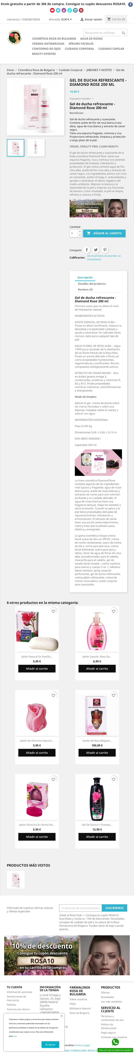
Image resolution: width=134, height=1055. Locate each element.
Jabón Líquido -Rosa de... (97, 656)
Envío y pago (82, 1045)
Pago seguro (108, 1032)
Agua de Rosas (91, 38)
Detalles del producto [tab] (92, 283)
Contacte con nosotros (114, 1037)
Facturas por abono (18, 1009)
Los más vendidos (111, 1001)
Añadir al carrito (104, 233)
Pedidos (11, 1004)
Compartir (86, 249)
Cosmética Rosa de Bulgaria (54, 38)
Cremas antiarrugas (48, 44)
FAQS (73, 1003)
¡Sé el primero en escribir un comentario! (104, 257)
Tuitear (95, 249)
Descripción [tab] (85, 277)
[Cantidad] (74, 233)
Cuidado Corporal (79, 49)
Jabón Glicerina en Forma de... (37, 824)
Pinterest (104, 249)
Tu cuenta (14, 987)
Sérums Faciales (81, 44)
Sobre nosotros (78, 999)
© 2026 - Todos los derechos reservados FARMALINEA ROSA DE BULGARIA (67, 1050)
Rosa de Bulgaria (80, 1013)
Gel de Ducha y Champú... (97, 824)
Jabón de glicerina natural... (37, 740)
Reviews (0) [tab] (85, 289)
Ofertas (105, 992)
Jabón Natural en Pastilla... (37, 656)
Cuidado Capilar (111, 49)
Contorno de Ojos (46, 49)
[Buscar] (105, 32)
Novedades (107, 997)
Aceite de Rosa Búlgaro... (97, 740)
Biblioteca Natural (80, 1008)
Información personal (19, 992)
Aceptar (50, 1044)
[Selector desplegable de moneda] (67, 20)
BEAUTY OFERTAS (44, 54)
